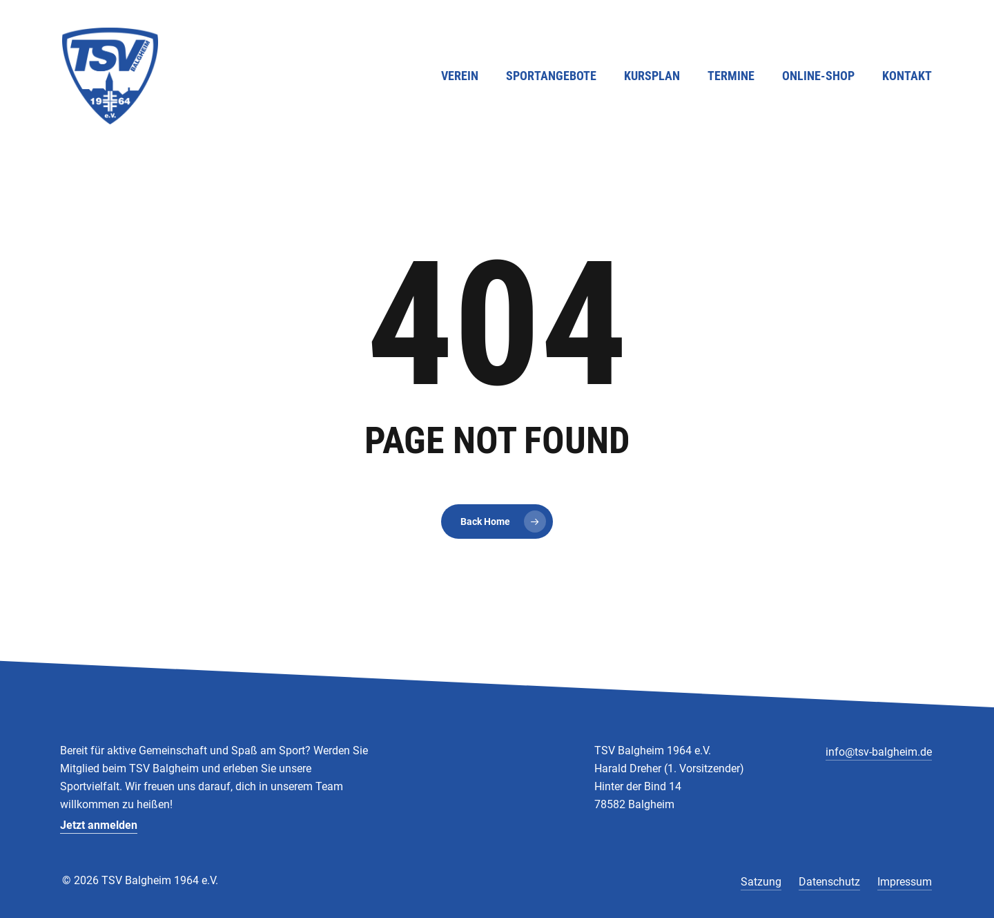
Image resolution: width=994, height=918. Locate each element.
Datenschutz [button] (829, 881)
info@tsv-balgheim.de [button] (879, 751)
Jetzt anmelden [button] (98, 825)
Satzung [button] (761, 881)
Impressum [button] (904, 881)
